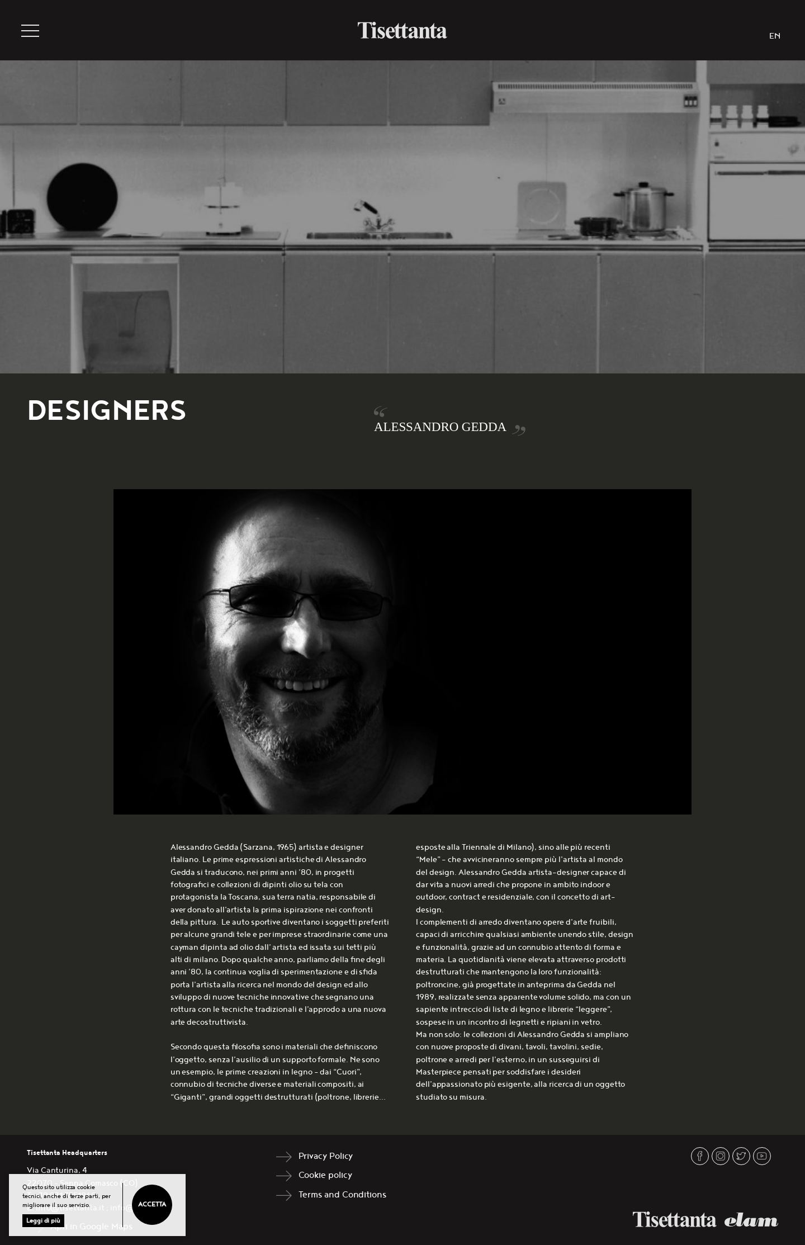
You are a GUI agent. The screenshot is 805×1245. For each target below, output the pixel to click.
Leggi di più (43, 1220)
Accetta (151, 1204)
